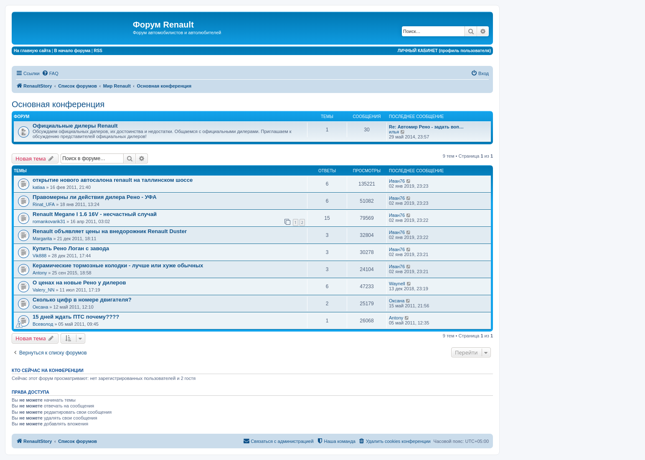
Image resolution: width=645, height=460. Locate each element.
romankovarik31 (49, 221)
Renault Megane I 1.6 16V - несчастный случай (95, 214)
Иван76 (397, 180)
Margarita (42, 238)
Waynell (397, 283)
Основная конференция (58, 104)
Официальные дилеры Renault (75, 126)
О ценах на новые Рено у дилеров (79, 282)
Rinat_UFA (44, 204)
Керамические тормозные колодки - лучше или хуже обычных (118, 265)
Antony (40, 272)
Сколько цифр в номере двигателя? (82, 300)
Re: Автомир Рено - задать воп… (426, 126)
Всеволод (43, 324)
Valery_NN (43, 289)
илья (394, 131)
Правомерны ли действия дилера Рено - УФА (95, 197)
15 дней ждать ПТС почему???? (76, 317)
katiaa (39, 187)
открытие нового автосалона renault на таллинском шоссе (113, 180)
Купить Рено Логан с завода (71, 248)
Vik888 (39, 255)
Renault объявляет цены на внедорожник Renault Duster (110, 231)
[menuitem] (50, 73)
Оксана (40, 306)
